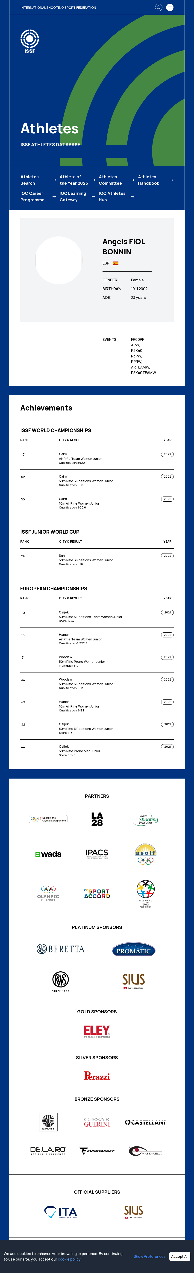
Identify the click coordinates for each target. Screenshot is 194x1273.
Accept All (179, 1256)
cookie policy (69, 1259)
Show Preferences (150, 1256)
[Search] (158, 7)
